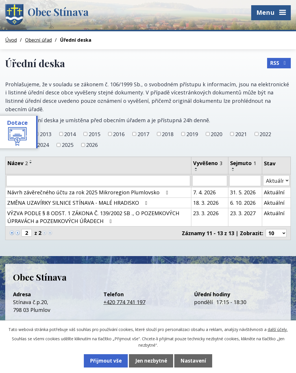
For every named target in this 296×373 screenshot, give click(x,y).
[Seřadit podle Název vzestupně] (31, 160)
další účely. (278, 329)
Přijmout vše (103, 360)
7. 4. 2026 (204, 192)
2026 (92, 144)
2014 (70, 133)
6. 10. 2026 (243, 202)
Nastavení (196, 360)
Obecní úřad (38, 40)
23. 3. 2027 (243, 213)
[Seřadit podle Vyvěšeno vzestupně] (196, 168)
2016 (119, 133)
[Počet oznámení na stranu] (276, 233)
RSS (279, 62)
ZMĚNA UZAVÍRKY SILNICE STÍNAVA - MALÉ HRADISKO (78, 202)
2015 (94, 133)
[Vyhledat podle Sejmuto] (245, 180)
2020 (216, 133)
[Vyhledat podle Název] (98, 180)
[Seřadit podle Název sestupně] (31, 163)
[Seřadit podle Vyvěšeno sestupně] (196, 170)
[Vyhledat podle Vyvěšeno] (209, 180)
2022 (265, 133)
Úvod (11, 40)
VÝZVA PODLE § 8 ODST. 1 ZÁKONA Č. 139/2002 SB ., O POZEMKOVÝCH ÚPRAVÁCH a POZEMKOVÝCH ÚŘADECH (93, 217)
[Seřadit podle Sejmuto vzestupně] (233, 168)
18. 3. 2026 (206, 202)
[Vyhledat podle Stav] (276, 180)
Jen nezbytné (151, 360)
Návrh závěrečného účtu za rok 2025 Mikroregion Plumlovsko (88, 192)
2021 (241, 133)
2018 (167, 133)
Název (17, 163)
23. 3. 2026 (206, 213)
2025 (67, 144)
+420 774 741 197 (124, 302)
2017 (143, 133)
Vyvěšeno (207, 163)
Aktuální (274, 192)
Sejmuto (243, 163)
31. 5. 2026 (243, 192)
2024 (43, 144)
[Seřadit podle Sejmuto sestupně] (233, 170)
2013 (45, 133)
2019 (192, 133)
